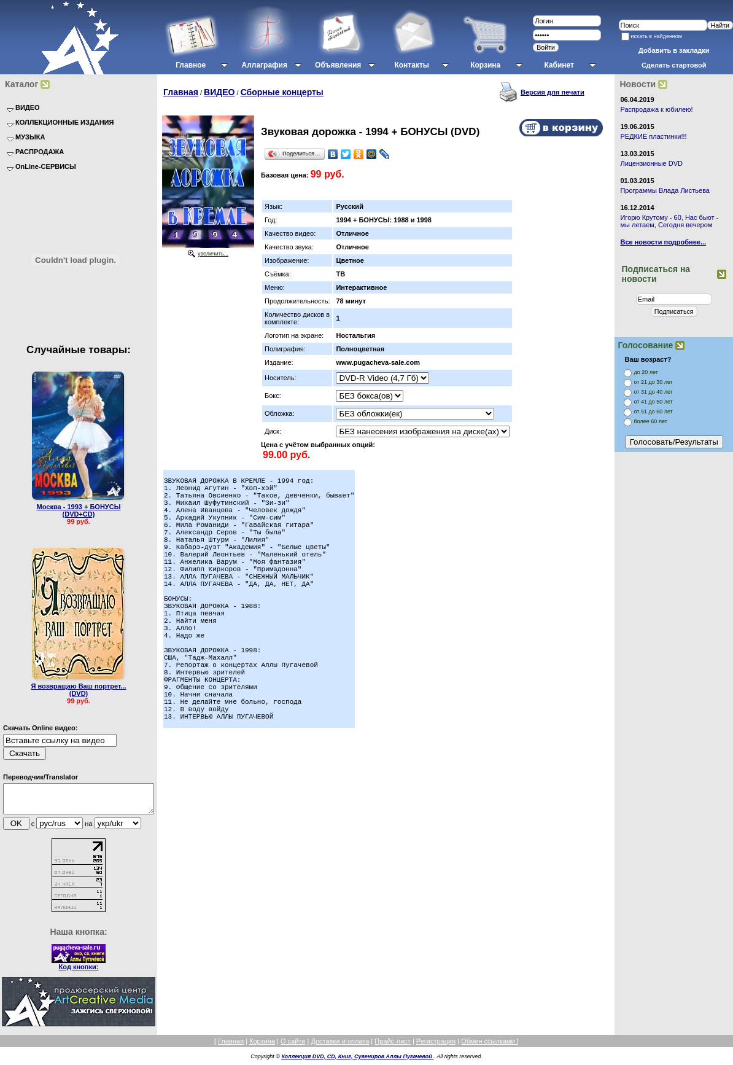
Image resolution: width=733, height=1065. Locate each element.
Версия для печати (552, 92)
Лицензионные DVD (651, 163)
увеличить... (213, 254)
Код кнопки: (79, 972)
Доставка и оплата (340, 1046)
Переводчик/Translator (40, 777)
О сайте (293, 1046)
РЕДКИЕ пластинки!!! (653, 136)
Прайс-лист (392, 1046)
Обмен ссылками (489, 1046)
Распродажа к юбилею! (656, 109)
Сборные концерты (282, 92)
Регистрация (436, 1046)
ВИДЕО (219, 92)
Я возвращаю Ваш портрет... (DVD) (78, 689)
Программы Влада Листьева (665, 190)
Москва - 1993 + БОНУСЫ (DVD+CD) (79, 510)
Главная (180, 92)
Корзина (262, 1046)
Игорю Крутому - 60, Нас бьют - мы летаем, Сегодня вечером (669, 221)
